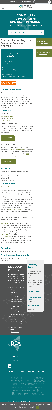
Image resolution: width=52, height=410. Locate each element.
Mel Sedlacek (5, 223)
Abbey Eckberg (15, 304)
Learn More (8, 161)
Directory (7, 138)
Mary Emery (14, 319)
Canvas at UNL (5, 187)
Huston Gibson (15, 290)
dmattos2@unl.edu (7, 120)
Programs (31, 372)
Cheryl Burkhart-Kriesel (18, 324)
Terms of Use (17, 401)
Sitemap (28, 401)
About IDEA (12, 372)
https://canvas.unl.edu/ (15, 210)
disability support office (16, 149)
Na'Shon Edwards (16, 299)
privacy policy (17, 407)
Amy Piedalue (15, 306)
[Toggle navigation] (3, 8)
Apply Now (13, 353)
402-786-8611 (10, 118)
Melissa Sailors (6, 236)
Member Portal (26, 1)
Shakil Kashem (15, 297)
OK (37, 407)
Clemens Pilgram (16, 311)
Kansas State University (16, 287)
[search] (42, 2)
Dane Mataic (15, 332)
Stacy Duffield (31, 309)
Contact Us (13, 1)
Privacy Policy (11, 401)
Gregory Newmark (16, 301)
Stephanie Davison (16, 294)
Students (22, 372)
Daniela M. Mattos (7, 116)
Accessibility (23, 401)
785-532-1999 (14, 357)
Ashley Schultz (31, 293)
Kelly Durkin (5, 234)
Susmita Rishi (15, 292)
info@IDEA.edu (14, 360)
